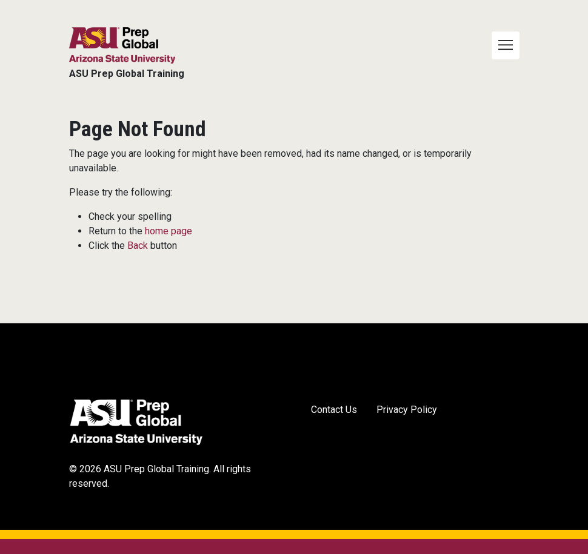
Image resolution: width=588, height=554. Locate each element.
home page (168, 231)
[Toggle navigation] (506, 45)
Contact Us (334, 409)
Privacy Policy (406, 409)
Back (137, 245)
